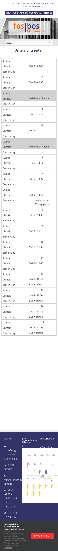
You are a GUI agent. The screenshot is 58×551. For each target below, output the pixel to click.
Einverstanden (42, 536)
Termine (46, 464)
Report (46, 452)
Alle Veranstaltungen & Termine (29, 440)
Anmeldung (47, 447)
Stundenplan (47, 458)
